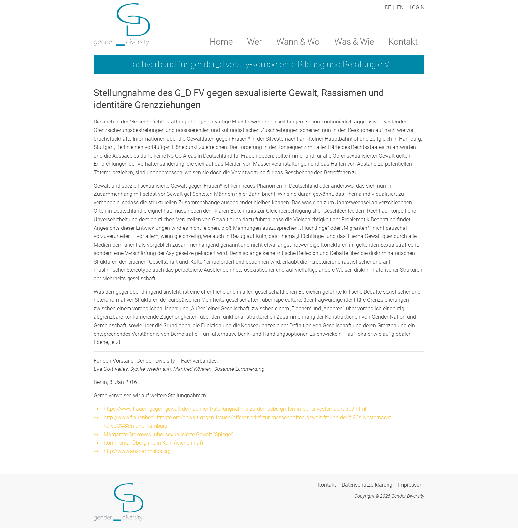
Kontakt (403, 41)
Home (221, 41)
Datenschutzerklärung (367, 485)
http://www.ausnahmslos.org (137, 451)
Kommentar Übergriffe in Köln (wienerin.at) (153, 443)
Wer (254, 41)
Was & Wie (354, 41)
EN (400, 7)
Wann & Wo (298, 41)
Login (417, 7)
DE (388, 7)
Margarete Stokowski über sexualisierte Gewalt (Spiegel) (169, 434)
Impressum (411, 485)
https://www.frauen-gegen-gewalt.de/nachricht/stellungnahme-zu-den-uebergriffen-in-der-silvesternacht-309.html (235, 409)
